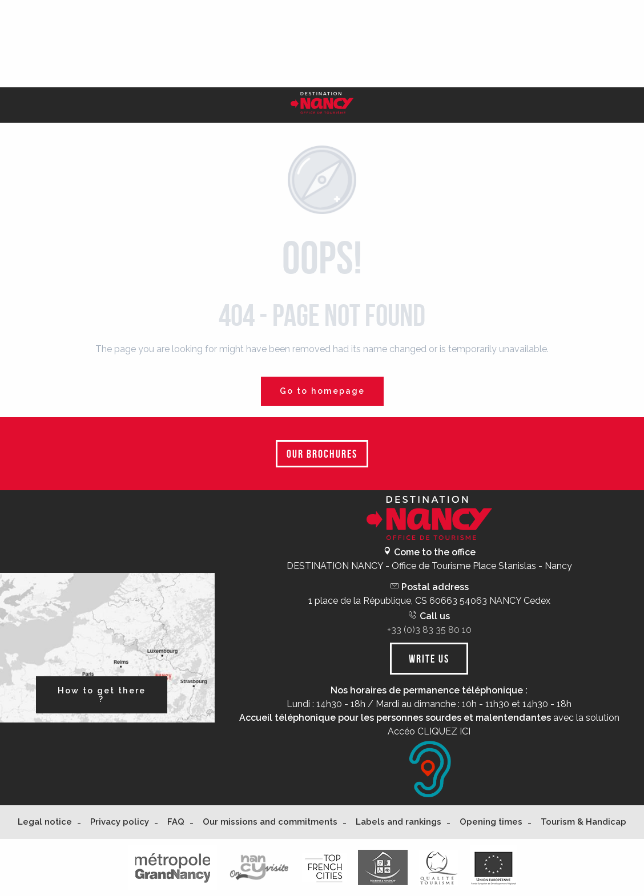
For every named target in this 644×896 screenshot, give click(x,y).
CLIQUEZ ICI (443, 731)
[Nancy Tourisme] (322, 105)
